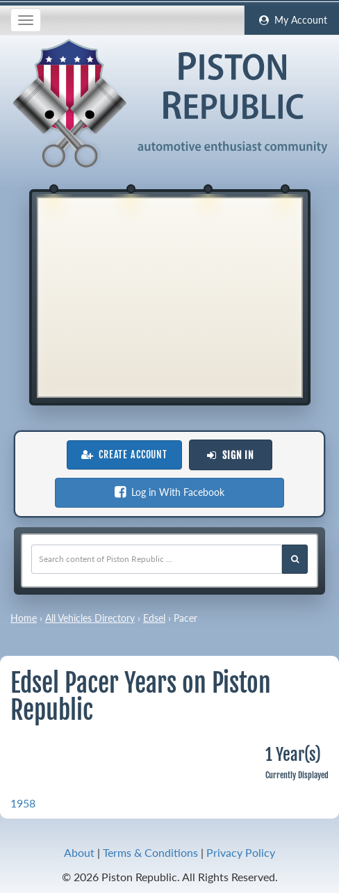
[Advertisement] (169, 295)
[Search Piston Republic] (295, 559)
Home (23, 618)
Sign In (230, 455)
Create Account (124, 455)
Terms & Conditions (150, 852)
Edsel (154, 618)
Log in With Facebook (169, 492)
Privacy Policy (240, 852)
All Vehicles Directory (90, 618)
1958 (22, 803)
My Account (291, 20)
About (79, 852)
